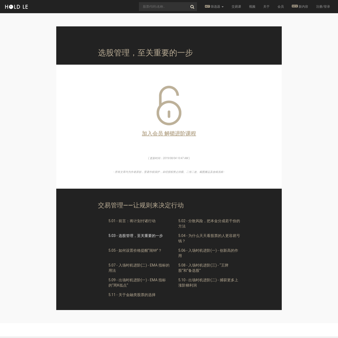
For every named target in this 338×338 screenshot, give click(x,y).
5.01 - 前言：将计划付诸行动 (132, 221)
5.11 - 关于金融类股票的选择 (132, 295)
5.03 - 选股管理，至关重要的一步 (136, 236)
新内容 (300, 6)
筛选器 (214, 6)
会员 (281, 6)
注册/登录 (323, 6)
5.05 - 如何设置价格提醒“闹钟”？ (135, 250)
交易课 (236, 6)
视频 (252, 6)
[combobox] (168, 6)
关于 (266, 6)
